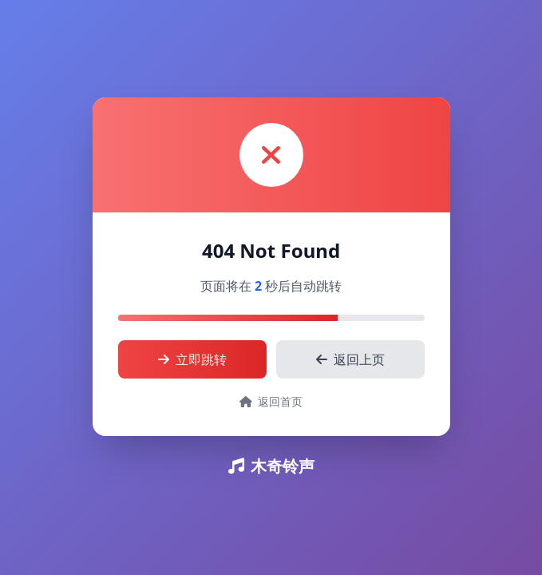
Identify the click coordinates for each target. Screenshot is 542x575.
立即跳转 (192, 359)
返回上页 (350, 359)
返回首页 (271, 401)
